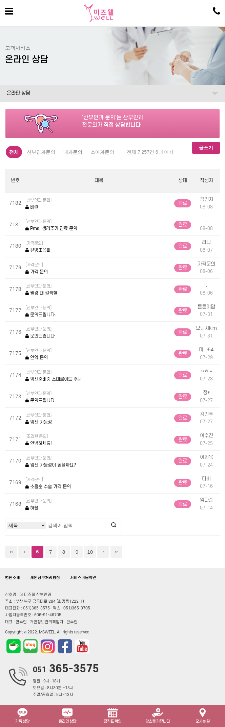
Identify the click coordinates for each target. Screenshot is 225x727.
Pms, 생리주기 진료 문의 (51, 225)
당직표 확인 (112, 715)
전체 (14, 152)
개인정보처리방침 (45, 578)
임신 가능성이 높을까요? (50, 461)
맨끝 (116, 552)
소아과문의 (102, 152)
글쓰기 (206, 147)
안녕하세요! (38, 439)
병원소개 (12, 578)
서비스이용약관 (83, 578)
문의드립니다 (40, 332)
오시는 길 (203, 715)
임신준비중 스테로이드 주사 (53, 375)
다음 (103, 552)
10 (90, 552)
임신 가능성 (38, 418)
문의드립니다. (40, 311)
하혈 (38, 504)
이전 (24, 552)
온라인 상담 (18, 93)
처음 (11, 552)
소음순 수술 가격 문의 (48, 483)
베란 (38, 203)
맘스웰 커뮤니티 (157, 715)
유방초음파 (37, 246)
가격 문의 (36, 268)
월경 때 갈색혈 (41, 289)
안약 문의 (38, 354)
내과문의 (72, 152)
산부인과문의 (41, 152)
